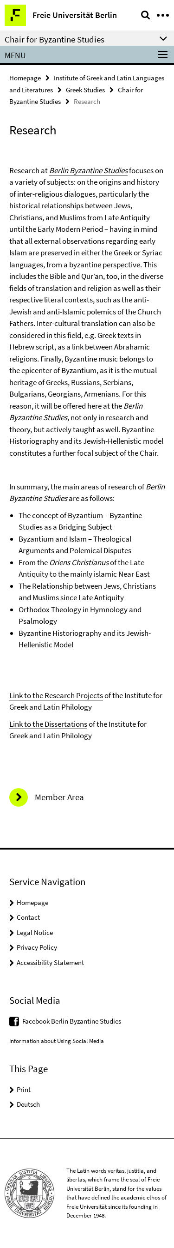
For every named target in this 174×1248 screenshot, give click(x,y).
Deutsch (28, 1104)
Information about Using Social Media (56, 1041)
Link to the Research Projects (56, 695)
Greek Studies (85, 89)
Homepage (25, 77)
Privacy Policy (37, 947)
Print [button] (24, 1089)
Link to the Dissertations (48, 724)
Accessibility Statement (50, 962)
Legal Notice (35, 932)
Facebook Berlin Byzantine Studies (71, 1021)
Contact (28, 917)
